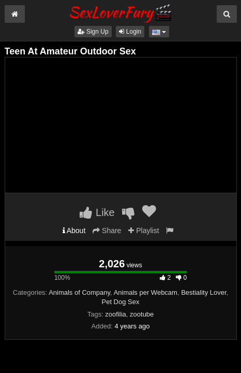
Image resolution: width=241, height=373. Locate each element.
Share (107, 230)
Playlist (143, 230)
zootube (142, 314)
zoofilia (115, 314)
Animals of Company (79, 292)
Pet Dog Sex (121, 302)
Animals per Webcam (145, 292)
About (74, 230)
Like (97, 212)
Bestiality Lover (203, 292)
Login (130, 31)
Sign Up (93, 31)
